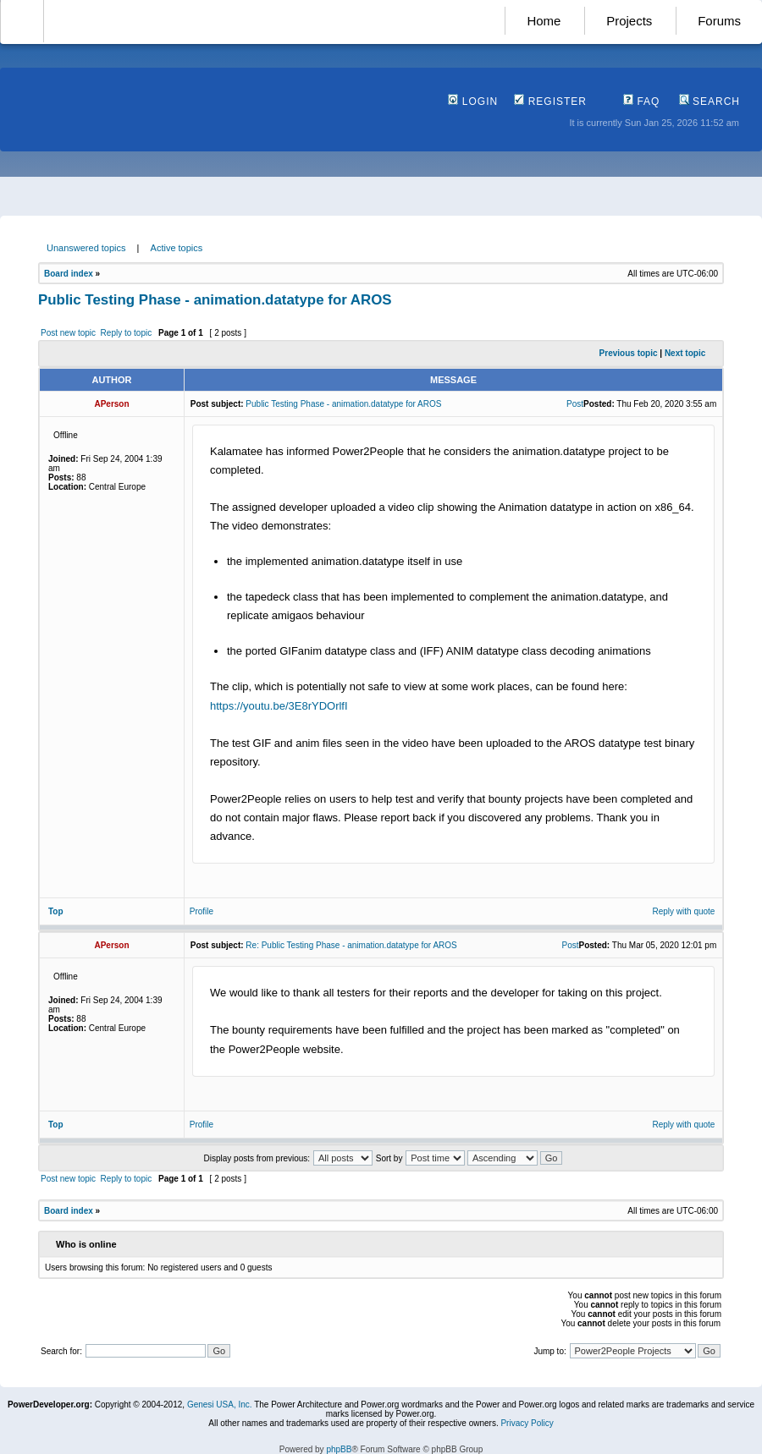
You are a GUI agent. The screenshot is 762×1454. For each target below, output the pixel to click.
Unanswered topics (86, 248)
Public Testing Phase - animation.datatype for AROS (215, 300)
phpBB (338, 1449)
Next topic (685, 353)
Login (473, 101)
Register (550, 101)
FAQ (641, 101)
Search (709, 101)
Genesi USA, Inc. (219, 1404)
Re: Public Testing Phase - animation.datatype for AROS (351, 945)
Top (56, 911)
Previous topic (628, 353)
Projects (629, 21)
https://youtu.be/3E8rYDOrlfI (279, 706)
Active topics (177, 248)
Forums (719, 21)
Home (543, 21)
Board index (68, 273)
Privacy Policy (526, 1423)
